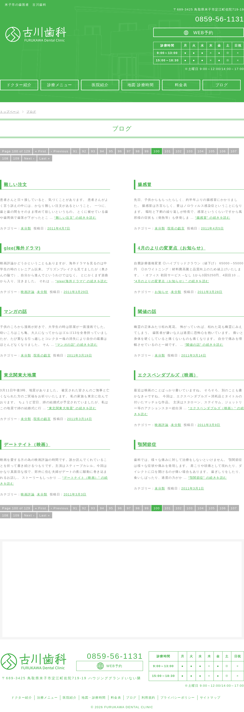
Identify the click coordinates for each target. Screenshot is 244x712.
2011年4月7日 (58, 228)
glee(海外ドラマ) (22, 248)
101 (168, 151)
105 (211, 151)
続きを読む (75, 217)
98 (138, 151)
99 (147, 151)
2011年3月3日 (75, 494)
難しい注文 (15, 184)
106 (223, 151)
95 (111, 151)
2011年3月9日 (209, 425)
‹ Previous (60, 151)
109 (16, 158)
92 (84, 151)
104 (201, 151)
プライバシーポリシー (177, 697)
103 (190, 151)
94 (102, 151)
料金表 (116, 697)
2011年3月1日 (192, 488)
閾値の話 (147, 311)
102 (179, 151)
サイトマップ (210, 697)
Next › (29, 158)
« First (40, 151)
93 (93, 151)
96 (120, 151)
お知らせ (161, 292)
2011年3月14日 (193, 355)
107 (234, 151)
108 (5, 158)
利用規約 (148, 697)
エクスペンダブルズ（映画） (168, 375)
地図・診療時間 (93, 697)
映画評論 (28, 292)
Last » (44, 158)
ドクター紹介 (21, 697)
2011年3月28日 (210, 292)
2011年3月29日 (76, 292)
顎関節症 (147, 444)
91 (75, 151)
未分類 (26, 228)
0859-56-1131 (219, 19)
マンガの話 (15, 311)
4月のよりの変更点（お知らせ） (172, 248)
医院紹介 (69, 697)
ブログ (131, 697)
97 (129, 151)
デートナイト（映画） (27, 444)
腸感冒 (145, 184)
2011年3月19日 (79, 355)
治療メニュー (47, 697)
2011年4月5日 (212, 228)
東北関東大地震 (20, 375)
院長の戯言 (176, 228)
